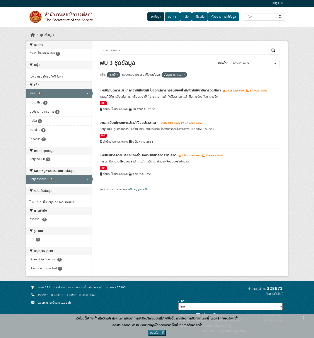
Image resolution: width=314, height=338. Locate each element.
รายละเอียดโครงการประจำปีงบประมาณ (128, 123)
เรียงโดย (223, 63)
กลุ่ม (186, 17)
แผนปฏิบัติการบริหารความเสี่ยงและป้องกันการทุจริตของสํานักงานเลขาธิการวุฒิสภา (161, 90)
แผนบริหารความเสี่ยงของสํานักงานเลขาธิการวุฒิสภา (138, 155)
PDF (103, 103)
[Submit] (280, 17)
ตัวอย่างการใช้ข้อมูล (223, 17)
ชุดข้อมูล (155, 17)
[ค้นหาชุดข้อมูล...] (264, 17)
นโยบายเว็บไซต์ (274, 294)
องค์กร (172, 17)
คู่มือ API (142, 189)
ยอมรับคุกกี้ (157, 333)
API (130, 189)
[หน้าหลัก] (33, 35)
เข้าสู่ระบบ (277, 3)
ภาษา (181, 301)
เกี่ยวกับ (200, 17)
